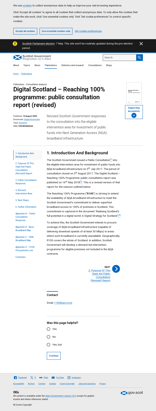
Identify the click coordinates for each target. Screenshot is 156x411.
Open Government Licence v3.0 (60, 396)
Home (16, 74)
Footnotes (21, 257)
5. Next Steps (22, 200)
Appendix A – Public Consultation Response (25, 217)
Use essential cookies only (56, 31)
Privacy (102, 384)
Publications (51, 65)
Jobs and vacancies (87, 384)
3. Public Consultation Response (26, 182)
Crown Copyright (67, 384)
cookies (27, 5)
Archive (31, 384)
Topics (26, 65)
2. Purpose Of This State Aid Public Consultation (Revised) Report (25, 168)
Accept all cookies (25, 31)
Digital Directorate (32, 119)
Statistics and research (72, 65)
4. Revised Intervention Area (24, 192)
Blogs (109, 65)
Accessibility (18, 384)
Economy (23, 123)
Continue (54, 355)
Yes (54, 329)
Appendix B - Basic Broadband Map (25, 229)
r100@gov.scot (63, 302)
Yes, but (57, 344)
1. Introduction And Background (25, 155)
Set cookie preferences (88, 31)
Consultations (95, 65)
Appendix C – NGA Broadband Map (25, 239)
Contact (41, 384)
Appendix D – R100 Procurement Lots (25, 249)
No (54, 336)
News (37, 65)
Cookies (52, 384)
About (16, 65)
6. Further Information (26, 207)
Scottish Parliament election (38, 43)
